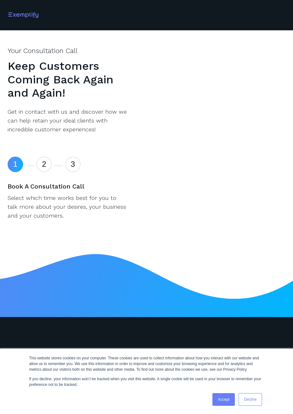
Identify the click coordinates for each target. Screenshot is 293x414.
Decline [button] (250, 399)
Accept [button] (223, 399)
